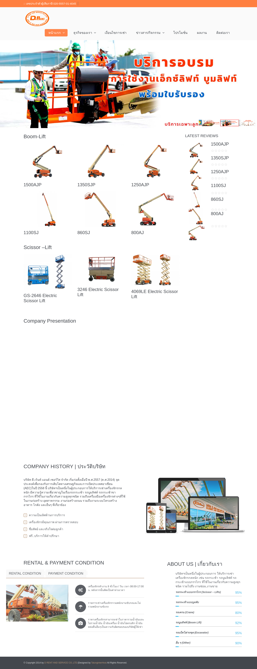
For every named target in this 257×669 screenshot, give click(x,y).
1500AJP (32, 184)
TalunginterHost (98, 662)
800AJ (137, 232)
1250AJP (140, 184)
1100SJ (31, 232)
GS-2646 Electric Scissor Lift (40, 298)
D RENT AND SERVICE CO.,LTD (61, 662)
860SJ (83, 232)
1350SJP (86, 184)
